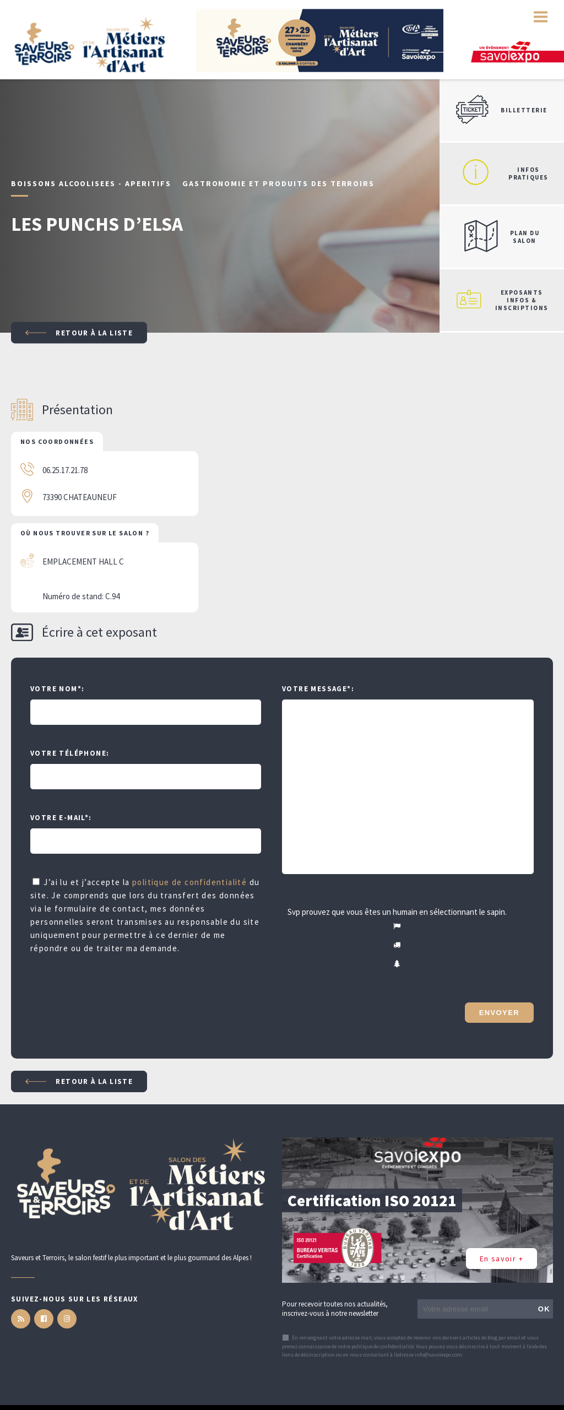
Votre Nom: (57, 688)
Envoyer (499, 1012)
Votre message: (318, 688)
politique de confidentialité (189, 882)
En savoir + (501, 1258)
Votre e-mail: (61, 817)
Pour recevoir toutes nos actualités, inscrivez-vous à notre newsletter (335, 1308)
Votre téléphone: (69, 753)
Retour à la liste (79, 333)
